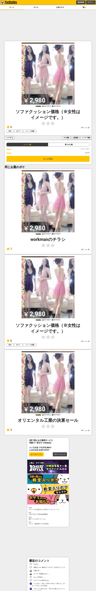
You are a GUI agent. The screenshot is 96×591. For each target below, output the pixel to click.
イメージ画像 (29, 131)
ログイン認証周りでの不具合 (48, 523)
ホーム (11, 7)
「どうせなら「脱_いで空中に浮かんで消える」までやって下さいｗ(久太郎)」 (48, 584)
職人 (84, 7)
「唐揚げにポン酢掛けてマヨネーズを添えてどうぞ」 (48, 567)
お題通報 (75, 137)
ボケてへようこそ (60, 454)
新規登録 (81, 2)
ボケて (18, 131)
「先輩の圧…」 (36, 571)
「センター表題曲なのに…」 (40, 574)
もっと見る (48, 159)
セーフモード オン (36, 454)
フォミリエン (85, 149)
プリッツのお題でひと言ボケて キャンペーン (48, 508)
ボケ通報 (66, 137)
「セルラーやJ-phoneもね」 (40, 580)
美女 (10, 131)
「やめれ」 (34, 564)
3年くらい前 (85, 127)
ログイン (90, 2)
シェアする (9, 137)
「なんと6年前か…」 (37, 577)
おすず (87, 153)
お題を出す (60, 7)
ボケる (35, 7)
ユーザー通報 (86, 137)
